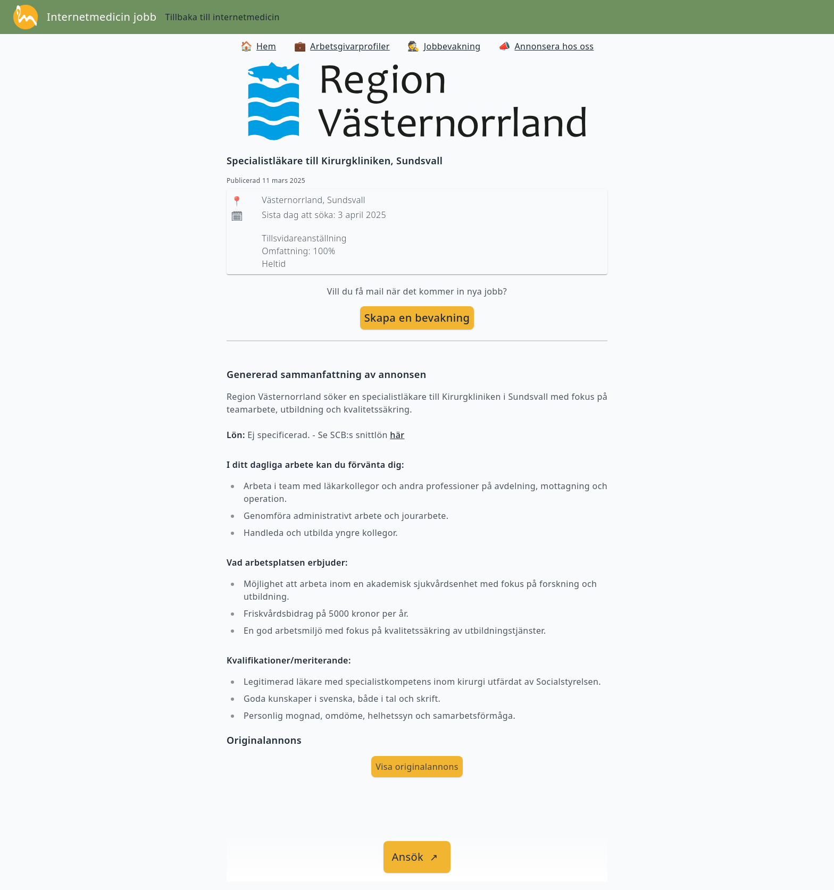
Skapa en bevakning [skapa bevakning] (417, 317)
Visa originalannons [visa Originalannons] (417, 767)
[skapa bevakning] (417, 318)
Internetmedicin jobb (101, 17)
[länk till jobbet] (417, 857)
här (397, 435)
